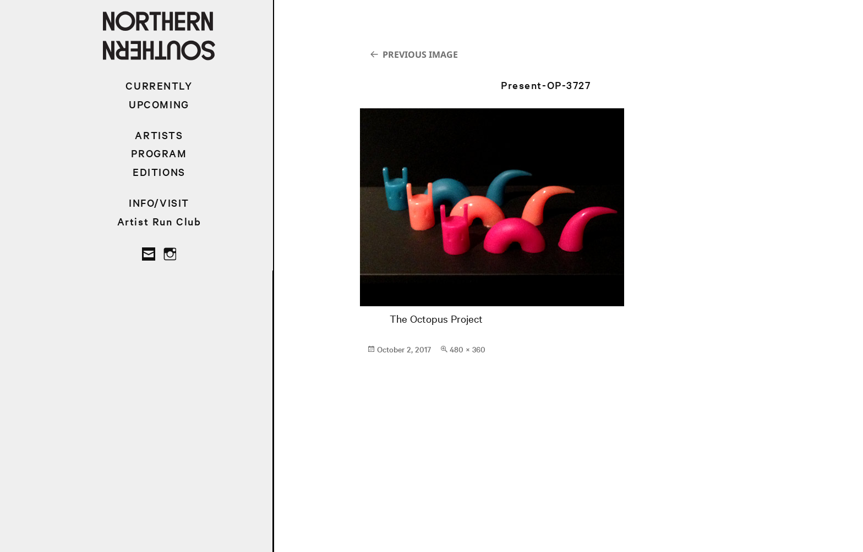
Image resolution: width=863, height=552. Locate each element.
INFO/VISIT (159, 202)
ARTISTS (159, 135)
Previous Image (420, 54)
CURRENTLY (158, 85)
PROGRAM (159, 153)
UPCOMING (159, 104)
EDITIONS (159, 172)
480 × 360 (467, 349)
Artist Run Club (159, 221)
